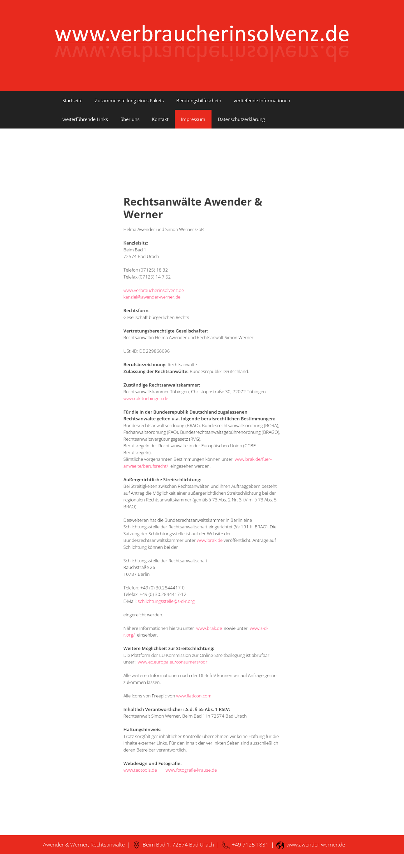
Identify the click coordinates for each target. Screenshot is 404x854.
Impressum (193, 119)
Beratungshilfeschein (198, 100)
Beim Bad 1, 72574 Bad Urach (173, 844)
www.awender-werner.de (310, 844)
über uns (129, 119)
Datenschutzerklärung (241, 119)
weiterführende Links (85, 119)
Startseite (72, 100)
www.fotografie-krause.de (194, 689)
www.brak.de (207, 524)
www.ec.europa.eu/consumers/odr (181, 612)
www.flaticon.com (196, 636)
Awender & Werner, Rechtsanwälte (84, 844)
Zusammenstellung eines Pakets (129, 100)
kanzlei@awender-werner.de (165, 349)
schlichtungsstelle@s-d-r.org (176, 568)
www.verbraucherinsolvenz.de (167, 344)
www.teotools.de (157, 689)
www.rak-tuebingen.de (161, 422)
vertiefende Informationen (262, 100)
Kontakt (160, 119)
